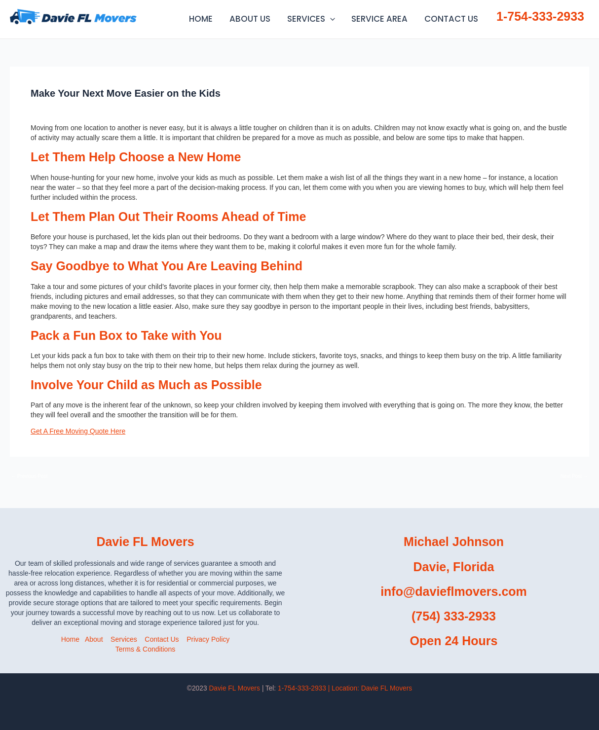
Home (70, 639)
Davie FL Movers (234, 688)
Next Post (574, 476)
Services (124, 639)
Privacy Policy (208, 639)
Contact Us (162, 639)
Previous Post (29, 476)
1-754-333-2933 (540, 16)
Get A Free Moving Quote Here (78, 431)
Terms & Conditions (145, 649)
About (94, 639)
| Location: (370, 688)
